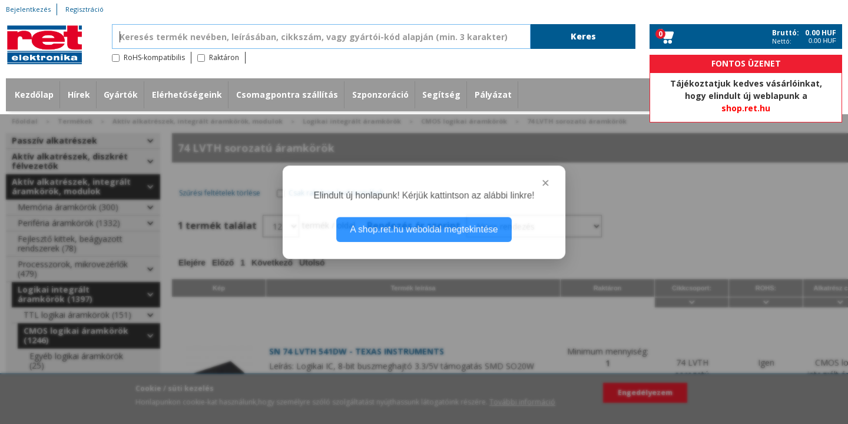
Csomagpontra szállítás (287, 94)
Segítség (441, 94)
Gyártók (121, 94)
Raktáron (224, 57)
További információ (522, 402)
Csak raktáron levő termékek (336, 193)
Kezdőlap (34, 94)
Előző (223, 262)
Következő (272, 262)
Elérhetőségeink (187, 94)
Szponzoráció (380, 94)
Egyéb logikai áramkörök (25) (76, 360)
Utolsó (312, 262)
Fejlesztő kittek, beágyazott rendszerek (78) (70, 243)
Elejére (192, 262)
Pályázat (493, 94)
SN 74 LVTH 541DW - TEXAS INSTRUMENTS (356, 351)
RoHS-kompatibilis (154, 57)
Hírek (79, 94)
